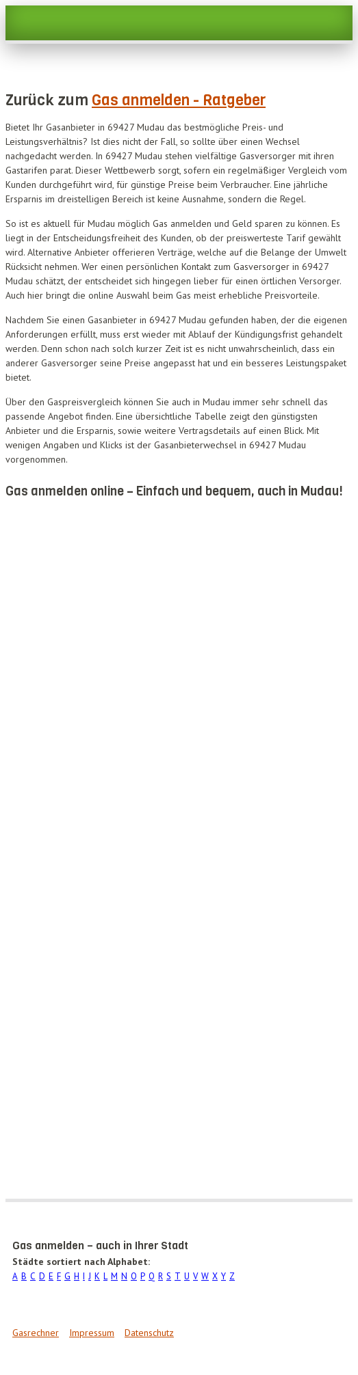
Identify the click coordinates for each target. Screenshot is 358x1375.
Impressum (91, 1332)
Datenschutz (149, 1332)
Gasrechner (35, 1332)
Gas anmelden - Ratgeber (179, 100)
